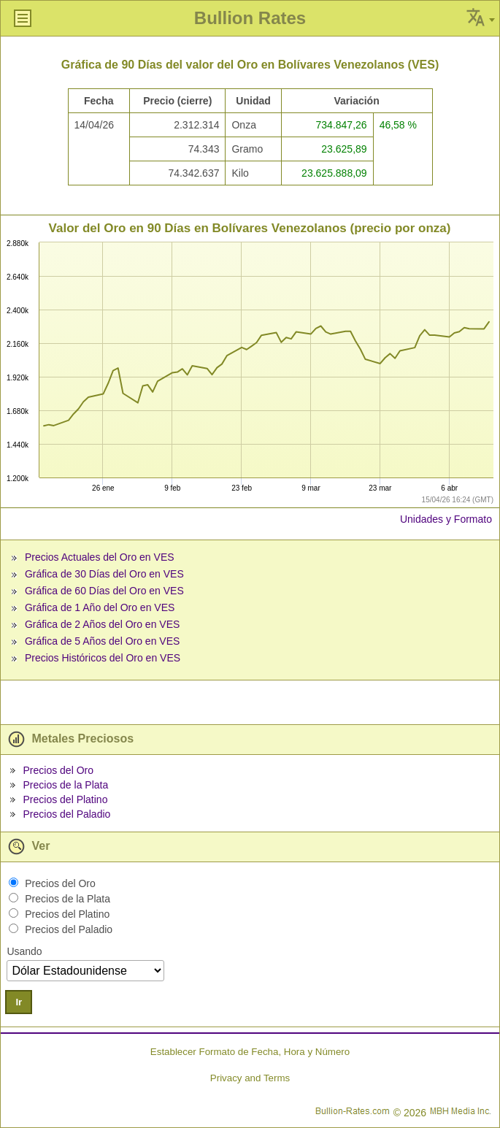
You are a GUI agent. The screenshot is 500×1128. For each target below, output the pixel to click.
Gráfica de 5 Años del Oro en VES (102, 641)
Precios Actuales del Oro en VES (99, 557)
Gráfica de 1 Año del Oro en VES (99, 607)
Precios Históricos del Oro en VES (102, 658)
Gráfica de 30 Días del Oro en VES (104, 574)
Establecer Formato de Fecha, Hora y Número (250, 1051)
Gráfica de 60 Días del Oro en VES (104, 590)
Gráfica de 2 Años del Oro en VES (102, 624)
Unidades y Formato (446, 519)
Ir (18, 1002)
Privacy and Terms (250, 1078)
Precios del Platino (65, 799)
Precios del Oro (58, 770)
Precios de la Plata (65, 785)
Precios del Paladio (66, 814)
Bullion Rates (250, 18)
